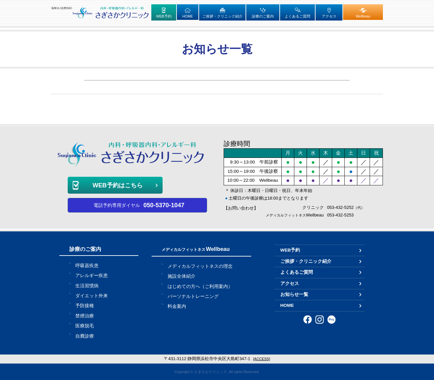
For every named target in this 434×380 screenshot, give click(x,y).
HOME (287, 305)
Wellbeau (196, 249)
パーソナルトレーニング (193, 296)
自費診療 (84, 336)
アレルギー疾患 (91, 275)
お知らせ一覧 (294, 294)
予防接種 (84, 305)
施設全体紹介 (181, 276)
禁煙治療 (84, 315)
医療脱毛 (84, 325)
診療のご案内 (85, 249)
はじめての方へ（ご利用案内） (200, 286)
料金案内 (177, 306)
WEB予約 (290, 250)
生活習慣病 (87, 285)
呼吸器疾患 (87, 265)
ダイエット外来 (91, 295)
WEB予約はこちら (118, 185)
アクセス (289, 283)
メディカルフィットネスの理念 (200, 266)
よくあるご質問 (296, 272)
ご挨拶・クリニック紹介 (305, 261)
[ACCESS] (261, 359)
